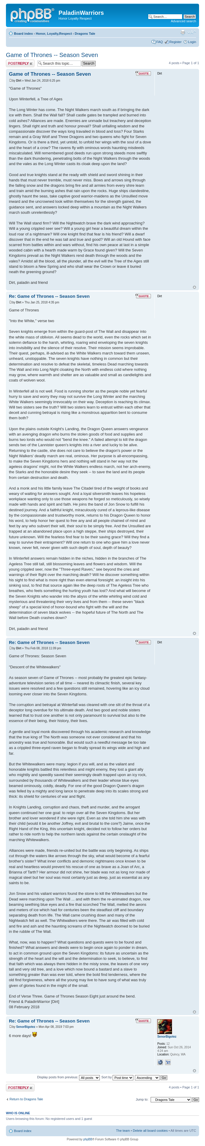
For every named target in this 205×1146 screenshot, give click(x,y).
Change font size (191, 32)
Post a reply (20, 63)
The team (123, 1130)
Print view (182, 32)
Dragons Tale (85, 33)
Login (192, 42)
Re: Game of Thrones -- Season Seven (49, 296)
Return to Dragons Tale (26, 1099)
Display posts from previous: (68, 1077)
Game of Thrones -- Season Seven (52, 55)
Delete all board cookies (150, 1130)
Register (175, 42)
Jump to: (142, 1099)
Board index (23, 33)
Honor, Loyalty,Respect (54, 33)
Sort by (117, 1077)
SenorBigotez (25, 1026)
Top (194, 287)
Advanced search (183, 21)
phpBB (87, 1139)
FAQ (159, 42)
